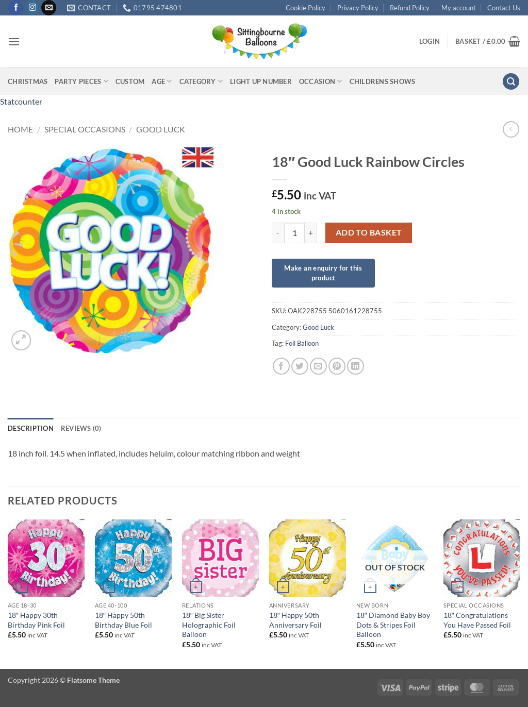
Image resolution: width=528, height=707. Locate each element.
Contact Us (503, 8)
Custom (130, 81)
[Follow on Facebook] (15, 7)
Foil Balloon (302, 343)
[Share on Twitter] (299, 366)
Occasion (320, 81)
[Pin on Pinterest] (336, 366)
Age (162, 81)
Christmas (27, 81)
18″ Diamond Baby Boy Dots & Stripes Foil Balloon (393, 624)
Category (201, 81)
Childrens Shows (383, 81)
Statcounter (21, 101)
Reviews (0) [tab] (81, 428)
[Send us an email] (48, 7)
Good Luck (160, 129)
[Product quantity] (294, 233)
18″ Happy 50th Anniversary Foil (295, 620)
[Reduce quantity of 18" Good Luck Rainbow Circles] (278, 233)
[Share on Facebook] (281, 366)
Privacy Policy (357, 8)
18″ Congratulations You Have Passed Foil (477, 620)
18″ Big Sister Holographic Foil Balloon (209, 624)
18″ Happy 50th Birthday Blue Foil (123, 620)
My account (458, 8)
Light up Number (261, 81)
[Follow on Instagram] (32, 7)
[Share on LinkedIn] (355, 366)
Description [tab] (31, 428)
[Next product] (511, 129)
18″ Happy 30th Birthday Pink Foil (36, 620)
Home (20, 129)
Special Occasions (84, 129)
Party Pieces (81, 81)
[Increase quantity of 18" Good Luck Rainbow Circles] (311, 233)
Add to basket (369, 232)
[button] (14, 41)
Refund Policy (410, 8)
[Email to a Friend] (318, 366)
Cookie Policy (305, 8)
